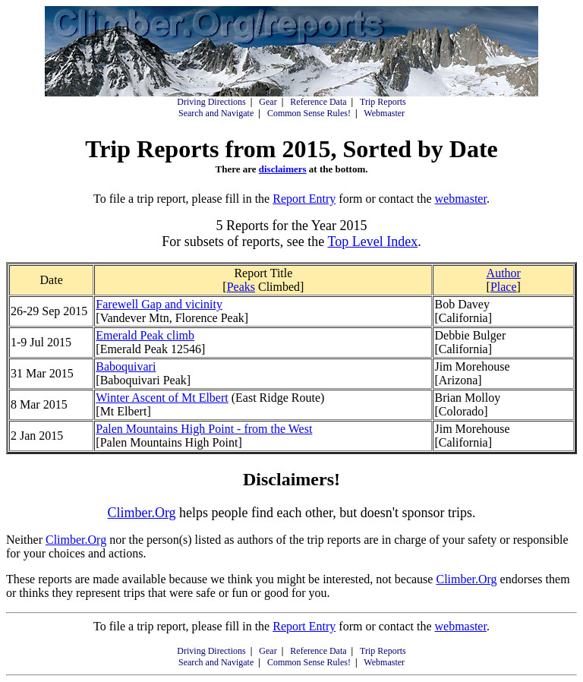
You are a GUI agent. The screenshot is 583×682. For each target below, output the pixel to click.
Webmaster (384, 113)
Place (503, 286)
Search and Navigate (216, 113)
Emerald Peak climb (145, 335)
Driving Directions (211, 101)
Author (504, 273)
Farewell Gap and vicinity (159, 304)
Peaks (241, 286)
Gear (267, 101)
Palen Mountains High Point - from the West (204, 428)
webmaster (460, 198)
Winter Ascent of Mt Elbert (162, 397)
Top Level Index (372, 241)
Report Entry (304, 198)
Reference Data (318, 101)
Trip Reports (383, 101)
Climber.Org (141, 512)
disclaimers (283, 169)
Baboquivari (126, 366)
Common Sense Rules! (309, 113)
